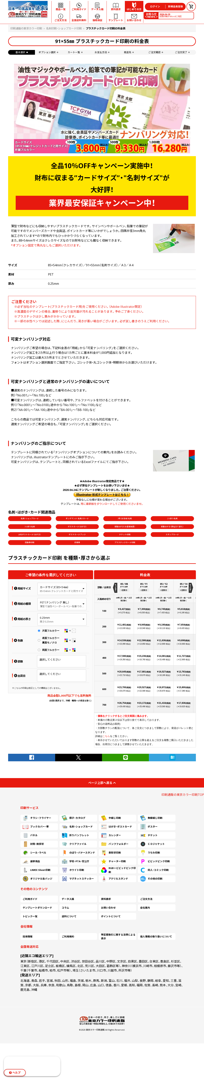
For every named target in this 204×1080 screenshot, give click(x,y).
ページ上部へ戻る (102, 783)
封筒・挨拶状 (33, 844)
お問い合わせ (108, 907)
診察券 (77, 542)
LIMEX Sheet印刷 (36, 870)
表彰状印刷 (111, 853)
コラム (65, 907)
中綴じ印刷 (111, 818)
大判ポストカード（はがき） (29, 534)
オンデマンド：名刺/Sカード (77, 518)
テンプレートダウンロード (37, 907)
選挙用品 (31, 861)
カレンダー (111, 835)
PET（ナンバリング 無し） (54, 602)
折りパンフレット (75, 835)
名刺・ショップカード (30, 518)
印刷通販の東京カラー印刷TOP (183, 795)
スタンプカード (172, 534)
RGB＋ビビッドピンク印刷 (118, 870)
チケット (149, 835)
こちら (106, 736)
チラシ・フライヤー (37, 818)
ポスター (149, 827)
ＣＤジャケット (152, 844)
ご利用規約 (68, 936)
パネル (30, 835)
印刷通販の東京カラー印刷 (26, 28)
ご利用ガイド (30, 899)
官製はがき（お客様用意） (124, 526)
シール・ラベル (34, 853)
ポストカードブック (77, 534)
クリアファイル (74, 844)
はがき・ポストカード (116, 827)
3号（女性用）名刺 (125, 518)
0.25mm (45, 617)
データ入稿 (68, 899)
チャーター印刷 (113, 861)
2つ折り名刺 (172, 518)
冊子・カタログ (73, 818)
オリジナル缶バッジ (37, 879)
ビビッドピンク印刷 (155, 861)
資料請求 (106, 899)
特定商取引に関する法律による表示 (118, 936)
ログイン (155, 6)
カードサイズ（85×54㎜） (54, 587)
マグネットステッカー (78, 879)
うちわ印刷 (150, 853)
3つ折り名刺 (30, 526)
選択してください (50, 659)
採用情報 (27, 936)
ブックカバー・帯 (36, 827)
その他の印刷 (151, 879)
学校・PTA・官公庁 (75, 861)
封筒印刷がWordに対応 (170, 15)
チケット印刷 (125, 534)
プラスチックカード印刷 (124, 542)
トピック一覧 (30, 916)
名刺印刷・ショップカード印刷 (64, 28)
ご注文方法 (146, 899)
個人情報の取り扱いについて (156, 936)
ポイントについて (111, 916)
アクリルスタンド (114, 879)
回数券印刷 (29, 542)
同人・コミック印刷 (154, 870)
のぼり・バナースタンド (78, 853)
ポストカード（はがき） (77, 526)
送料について (69, 916)
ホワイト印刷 (73, 870)
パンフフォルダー (114, 844)
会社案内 (145, 907)
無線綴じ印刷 (151, 818)
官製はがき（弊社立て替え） (172, 526)
